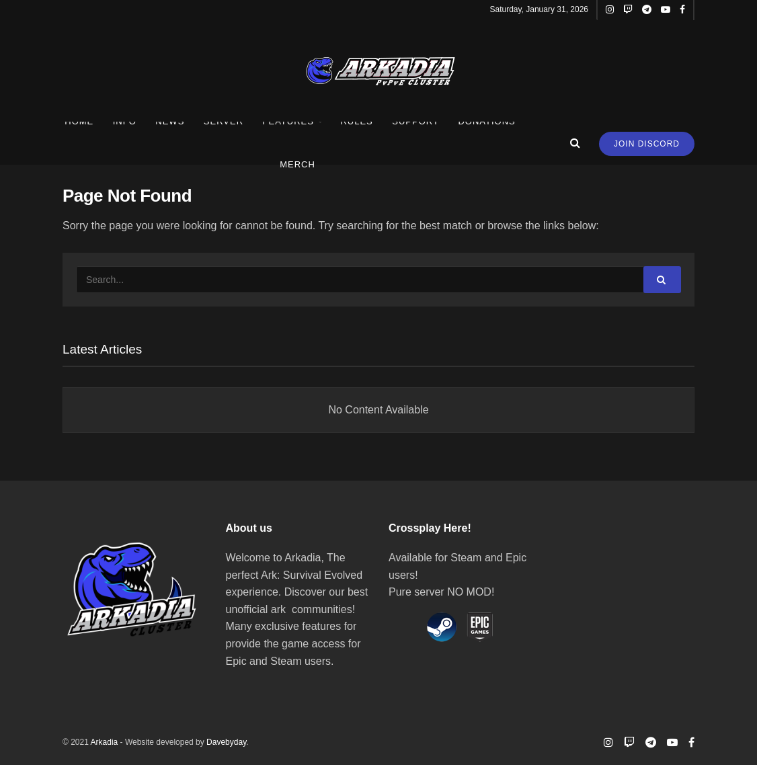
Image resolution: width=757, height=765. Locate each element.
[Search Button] (662, 279)
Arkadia (104, 742)
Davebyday (226, 742)
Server (223, 121)
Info (124, 121)
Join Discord (647, 144)
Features (288, 121)
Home (79, 121)
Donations (486, 121)
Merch (297, 164)
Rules (356, 121)
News (169, 121)
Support (415, 121)
